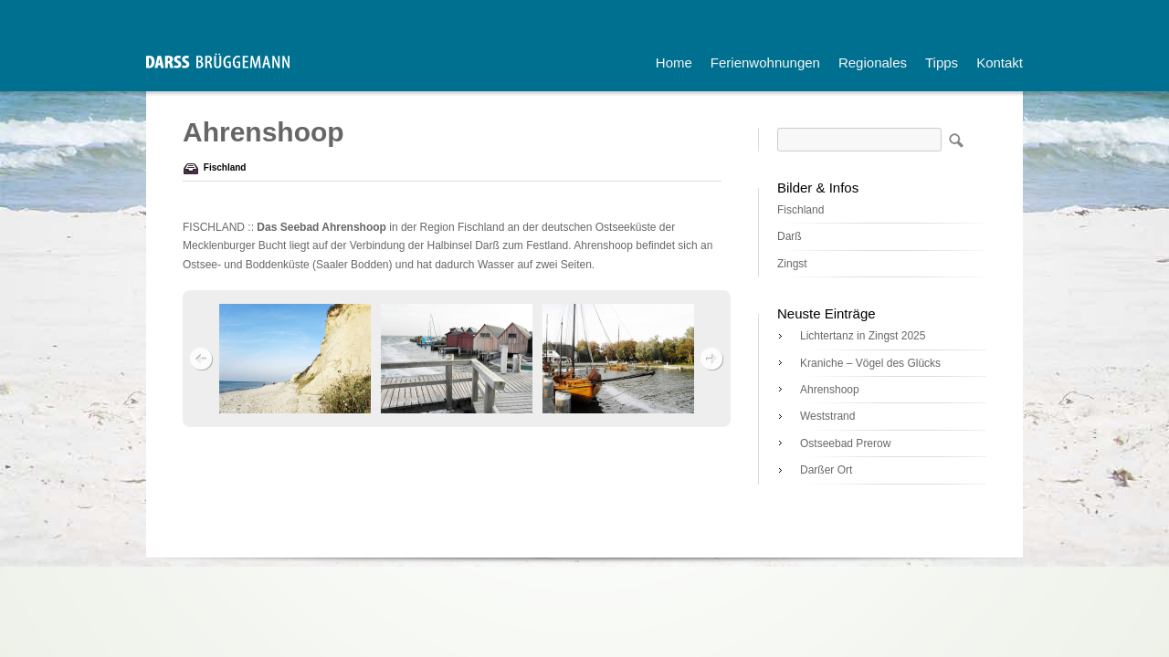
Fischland (225, 167)
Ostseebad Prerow (845, 443)
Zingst (792, 263)
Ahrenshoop (829, 389)
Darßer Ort (826, 470)
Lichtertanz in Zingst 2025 (862, 335)
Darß (789, 236)
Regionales (872, 62)
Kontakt (999, 62)
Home (674, 62)
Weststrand (827, 416)
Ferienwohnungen (765, 62)
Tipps (941, 62)
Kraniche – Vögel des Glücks (870, 363)
